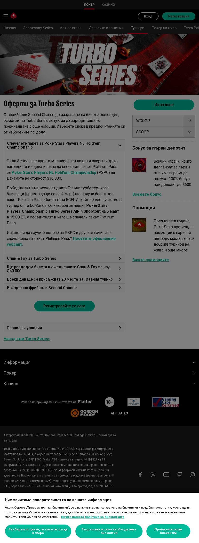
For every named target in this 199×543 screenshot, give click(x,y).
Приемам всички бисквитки (168, 531)
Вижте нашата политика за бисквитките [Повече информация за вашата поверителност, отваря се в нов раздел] (92, 517)
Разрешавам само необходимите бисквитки (108, 531)
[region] (99, 518)
